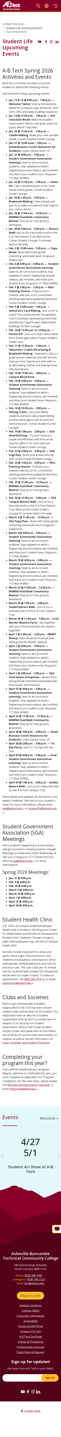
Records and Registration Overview (29, 1085)
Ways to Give (30, 1295)
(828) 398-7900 (33, 1275)
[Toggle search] (38, 6)
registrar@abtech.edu (22, 1089)
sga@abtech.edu (12, 808)
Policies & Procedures (31, 1342)
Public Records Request (30, 1352)
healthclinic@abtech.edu (16, 983)
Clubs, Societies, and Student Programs (26, 1042)
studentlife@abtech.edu (42, 808)
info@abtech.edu (34, 1283)
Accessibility (30, 1321)
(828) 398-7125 (36, 1279)
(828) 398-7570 (33, 979)
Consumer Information (30, 1316)
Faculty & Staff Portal (30, 1326)
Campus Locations (30, 1305)
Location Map (32, 1411)
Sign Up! (50, 1377)
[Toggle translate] (46, 6)
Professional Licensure (30, 1347)
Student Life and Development (24, 28)
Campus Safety (30, 1310)
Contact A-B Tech (30, 1331)
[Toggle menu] (55, 6)
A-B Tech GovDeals (30, 1336)
